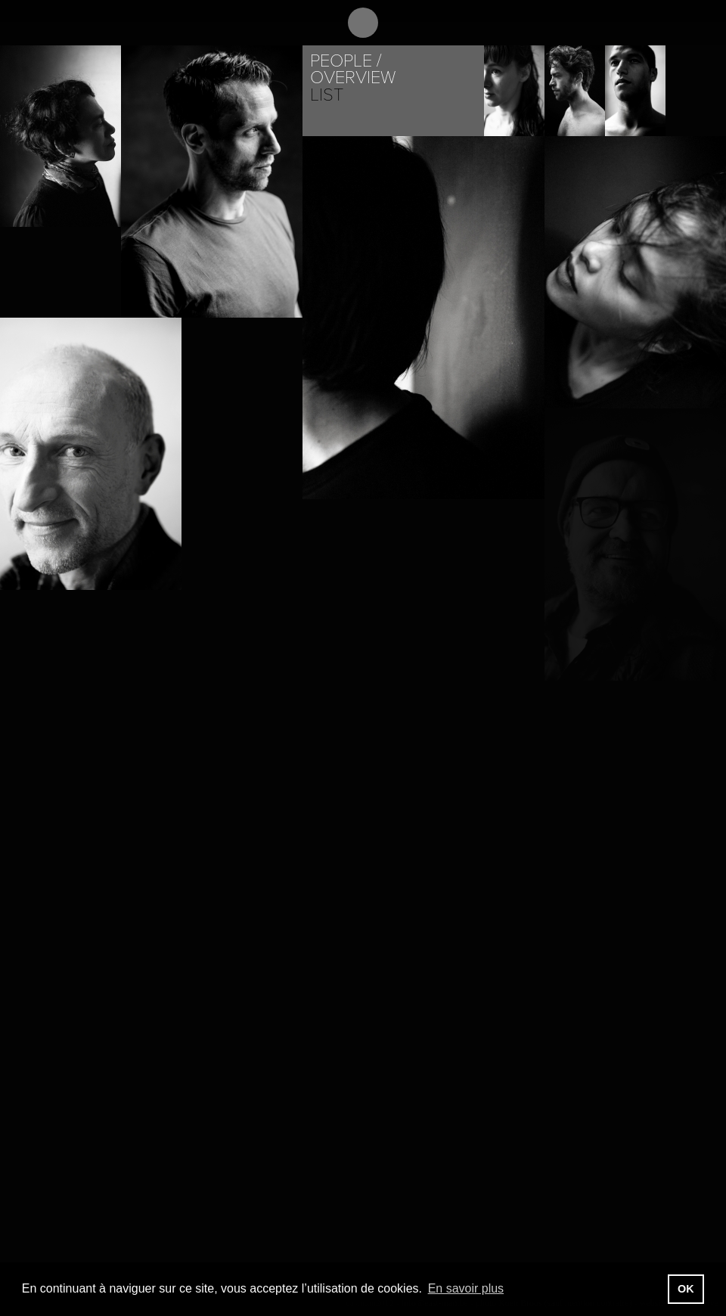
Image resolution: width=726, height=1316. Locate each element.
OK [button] (686, 1289)
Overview (353, 77)
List (326, 95)
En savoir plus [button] (466, 1288)
